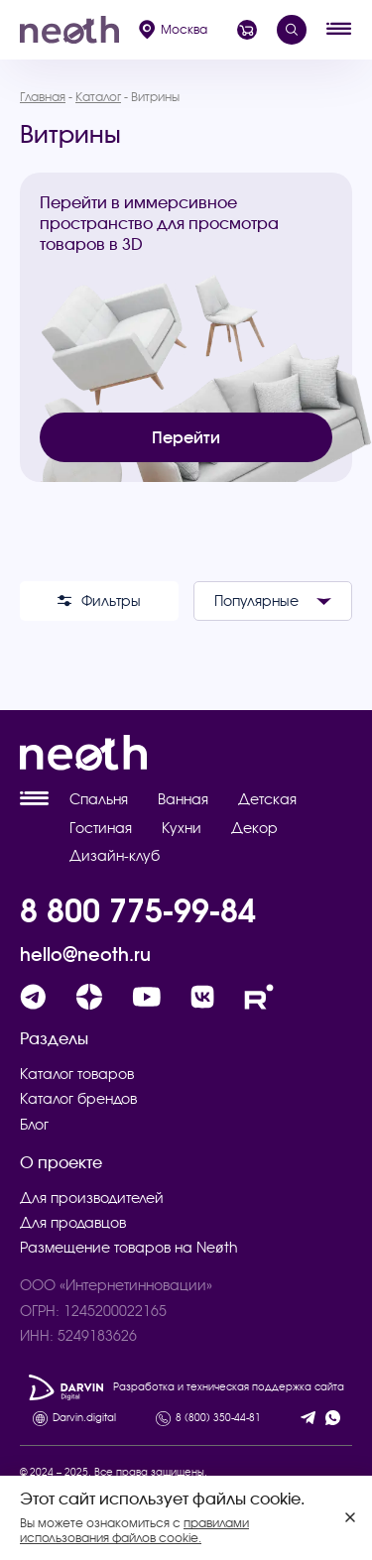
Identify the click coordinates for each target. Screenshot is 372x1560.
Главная (42, 96)
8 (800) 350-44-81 (218, 1418)
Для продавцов (73, 1223)
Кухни (181, 828)
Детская (267, 799)
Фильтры (99, 601)
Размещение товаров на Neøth (129, 1248)
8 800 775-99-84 (138, 910)
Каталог (98, 96)
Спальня (98, 799)
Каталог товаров (77, 1074)
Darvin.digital (84, 1418)
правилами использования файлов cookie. (134, 1530)
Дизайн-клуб (114, 856)
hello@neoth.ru (85, 955)
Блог (34, 1125)
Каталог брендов (78, 1099)
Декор (254, 828)
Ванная (183, 799)
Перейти (186, 437)
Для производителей (92, 1198)
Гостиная (100, 828)
